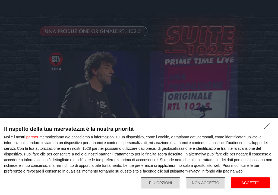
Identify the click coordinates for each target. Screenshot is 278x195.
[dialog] (139, 156)
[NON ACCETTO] (268, 127)
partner (32, 137)
